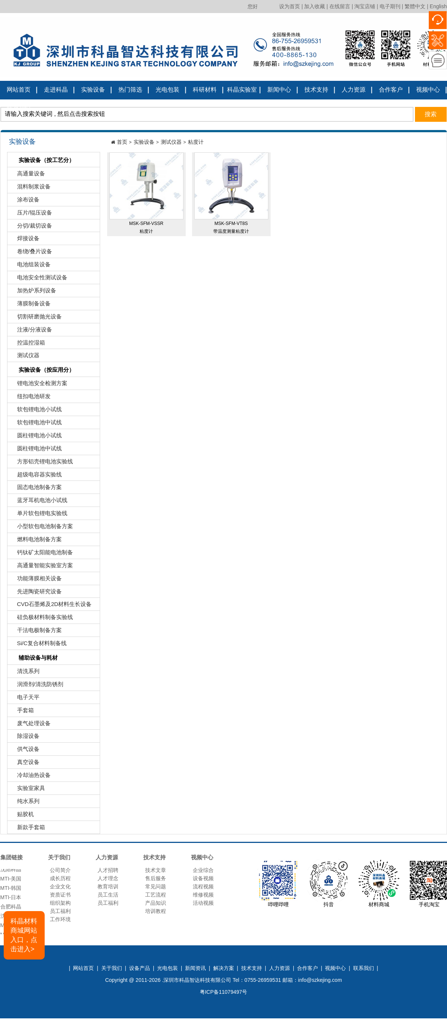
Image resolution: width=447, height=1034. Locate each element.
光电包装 (167, 89)
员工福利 (60, 911)
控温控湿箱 (27, 344)
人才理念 (108, 878)
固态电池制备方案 (35, 489)
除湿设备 (24, 738)
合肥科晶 (10, 908)
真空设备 (24, 764)
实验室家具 (27, 790)
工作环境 (60, 919)
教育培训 (108, 886)
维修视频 (203, 895)
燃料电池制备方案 (35, 541)
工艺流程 (155, 895)
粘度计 (196, 142)
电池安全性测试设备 (38, 279)
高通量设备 (27, 175)
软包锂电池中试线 (35, 424)
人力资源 (353, 89)
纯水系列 (24, 803)
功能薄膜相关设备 (35, 580)
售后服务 (155, 878)
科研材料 (205, 89)
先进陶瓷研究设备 (35, 593)
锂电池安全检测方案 (38, 385)
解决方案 (223, 968)
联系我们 (19, 107)
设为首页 (289, 6)
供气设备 (24, 751)
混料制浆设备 (30, 188)
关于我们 (111, 968)
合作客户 (391, 89)
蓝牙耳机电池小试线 (38, 502)
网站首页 (19, 89)
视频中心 (428, 89)
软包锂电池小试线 (35, 411)
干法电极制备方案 (35, 632)
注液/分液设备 (30, 331)
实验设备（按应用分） (41, 370)
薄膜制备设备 (30, 305)
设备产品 (139, 968)
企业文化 (60, 886)
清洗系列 (24, 673)
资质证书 (60, 895)
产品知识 (155, 903)
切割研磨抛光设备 (35, 318)
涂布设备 (24, 201)
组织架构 (60, 903)
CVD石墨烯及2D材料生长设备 (50, 606)
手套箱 (21, 712)
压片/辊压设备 (30, 214)
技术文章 (155, 870)
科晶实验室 (242, 89)
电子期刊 (390, 6)
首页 (122, 142)
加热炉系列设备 (32, 292)
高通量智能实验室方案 (41, 567)
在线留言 (339, 6)
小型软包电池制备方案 (41, 528)
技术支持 (316, 89)
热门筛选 (130, 89)
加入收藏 (314, 6)
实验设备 (93, 89)
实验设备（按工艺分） (41, 161)
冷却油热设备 (30, 777)
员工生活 (108, 895)
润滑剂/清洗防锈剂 (36, 686)
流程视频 (203, 886)
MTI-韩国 (11, 890)
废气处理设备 (30, 725)
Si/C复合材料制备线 (38, 645)
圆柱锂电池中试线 (35, 450)
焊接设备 (24, 240)
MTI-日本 (11, 899)
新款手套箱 (27, 829)
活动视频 (203, 903)
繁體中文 (415, 6)
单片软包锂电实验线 (38, 515)
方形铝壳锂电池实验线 (41, 463)
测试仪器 (24, 357)
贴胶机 (21, 816)
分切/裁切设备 (30, 227)
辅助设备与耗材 (33, 658)
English (438, 6)
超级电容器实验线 (35, 476)
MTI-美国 (11, 881)
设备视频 (203, 878)
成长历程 (60, 878)
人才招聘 (108, 870)
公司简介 (60, 870)
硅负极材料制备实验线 (41, 619)
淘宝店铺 (364, 6)
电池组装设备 (30, 266)
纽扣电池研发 (30, 398)
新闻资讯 (195, 968)
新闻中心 (279, 89)
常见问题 (155, 886)
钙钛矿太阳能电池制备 (41, 554)
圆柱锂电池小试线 (35, 437)
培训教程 (155, 911)
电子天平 (24, 699)
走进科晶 (56, 89)
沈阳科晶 (10, 871)
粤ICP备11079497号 (224, 992)
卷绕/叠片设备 (30, 253)
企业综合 (203, 870)
